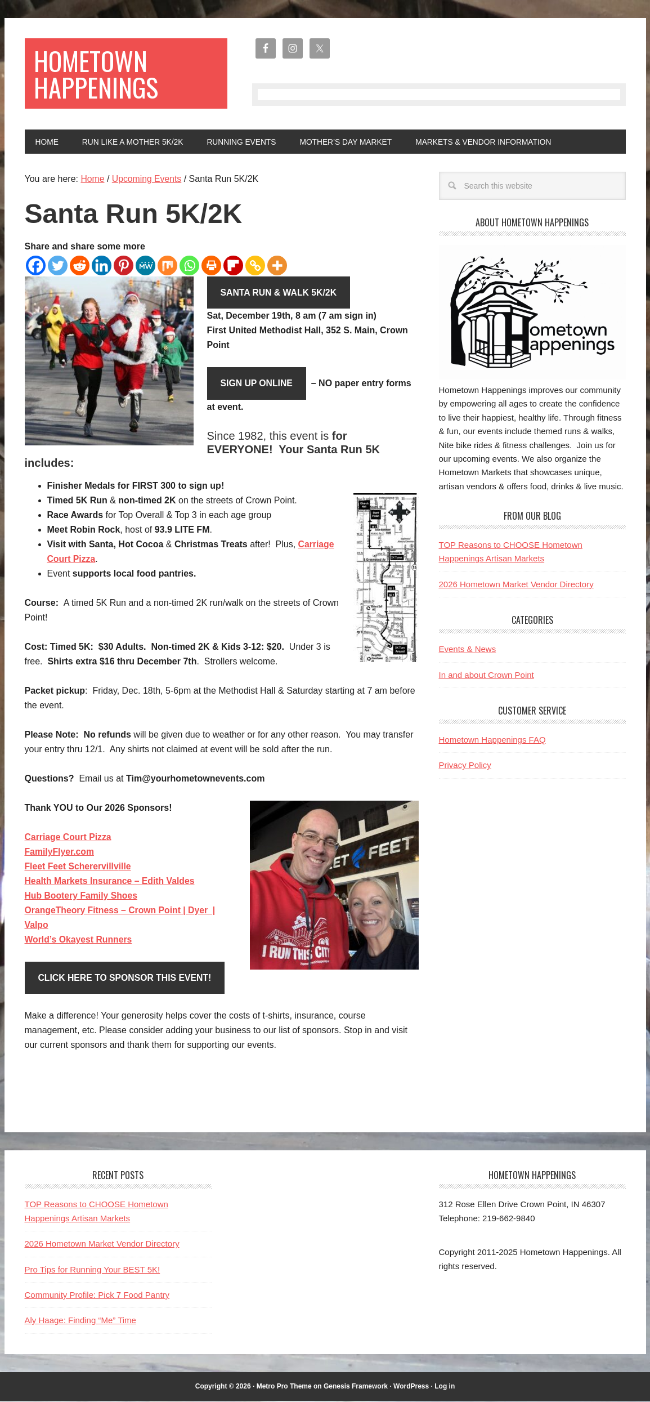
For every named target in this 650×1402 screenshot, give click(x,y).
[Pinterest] (123, 266)
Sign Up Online (257, 384)
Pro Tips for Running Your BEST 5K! (92, 1270)
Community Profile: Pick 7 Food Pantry (97, 1296)
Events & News (467, 649)
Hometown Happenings (97, 74)
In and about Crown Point (486, 675)
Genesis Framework (356, 1387)
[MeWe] (145, 266)
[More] (277, 266)
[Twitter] (58, 266)
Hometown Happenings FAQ (492, 740)
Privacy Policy (465, 765)
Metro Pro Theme (284, 1387)
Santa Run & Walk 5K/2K (280, 293)
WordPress (411, 1387)
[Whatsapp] (189, 266)
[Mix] (167, 266)
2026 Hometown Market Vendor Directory (516, 585)
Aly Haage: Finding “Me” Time (80, 1321)
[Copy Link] (255, 266)
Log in (444, 1387)
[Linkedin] (101, 266)
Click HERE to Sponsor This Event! (126, 979)
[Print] (211, 266)
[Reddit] (79, 266)
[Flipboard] (233, 266)
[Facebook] (36, 266)
